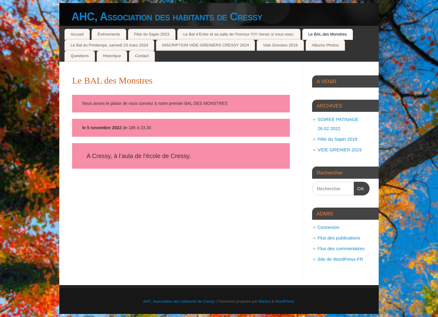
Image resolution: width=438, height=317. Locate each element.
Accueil (77, 34)
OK (359, 187)
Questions (80, 55)
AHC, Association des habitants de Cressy (166, 16)
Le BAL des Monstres (327, 34)
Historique (112, 55)
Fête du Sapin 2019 (337, 139)
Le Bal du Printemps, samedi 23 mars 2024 (109, 45)
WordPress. (285, 301)
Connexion (328, 227)
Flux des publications (339, 237)
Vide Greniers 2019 (280, 45)
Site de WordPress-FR (340, 259)
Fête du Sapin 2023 (151, 34)
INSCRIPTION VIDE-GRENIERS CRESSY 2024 (205, 45)
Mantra (264, 301)
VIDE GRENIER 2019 (340, 149)
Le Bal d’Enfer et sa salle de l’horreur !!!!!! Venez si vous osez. (238, 34)
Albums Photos (325, 45)
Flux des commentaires (341, 248)
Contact (142, 55)
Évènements (109, 34)
